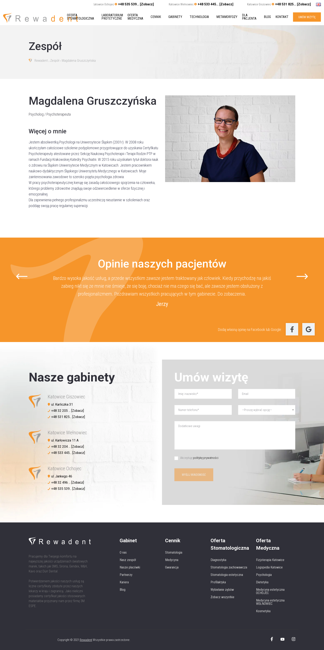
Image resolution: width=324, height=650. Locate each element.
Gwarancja (172, 567)
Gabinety (175, 17)
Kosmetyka (263, 611)
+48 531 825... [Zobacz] (293, 4)
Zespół (55, 61)
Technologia (199, 17)
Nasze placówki (130, 567)
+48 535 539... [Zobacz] (136, 4)
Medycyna (171, 560)
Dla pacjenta (249, 17)
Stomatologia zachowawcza (229, 567)
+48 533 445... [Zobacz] (215, 4)
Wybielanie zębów (222, 590)
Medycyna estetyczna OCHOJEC (270, 591)
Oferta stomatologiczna (80, 17)
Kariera (124, 582)
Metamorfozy (226, 17)
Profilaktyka (218, 582)
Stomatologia (173, 552)
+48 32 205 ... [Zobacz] (67, 411)
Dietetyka (262, 582)
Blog (267, 17)
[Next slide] (302, 276)
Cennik (156, 17)
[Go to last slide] (21, 276)
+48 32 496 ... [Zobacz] (67, 482)
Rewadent (41, 61)
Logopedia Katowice (269, 567)
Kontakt (281, 17)
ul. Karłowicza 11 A (65, 440)
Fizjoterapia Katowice (270, 560)
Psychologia (264, 575)
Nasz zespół (128, 560)
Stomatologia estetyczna (227, 575)
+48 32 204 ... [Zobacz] (67, 447)
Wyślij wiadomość (194, 474)
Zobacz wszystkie (222, 597)
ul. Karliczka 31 (62, 404)
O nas (123, 552)
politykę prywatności (205, 458)
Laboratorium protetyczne (112, 17)
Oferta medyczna (135, 17)
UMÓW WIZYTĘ (307, 17)
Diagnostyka (218, 560)
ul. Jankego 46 (61, 476)
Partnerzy (126, 575)
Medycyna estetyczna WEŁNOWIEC (270, 602)
